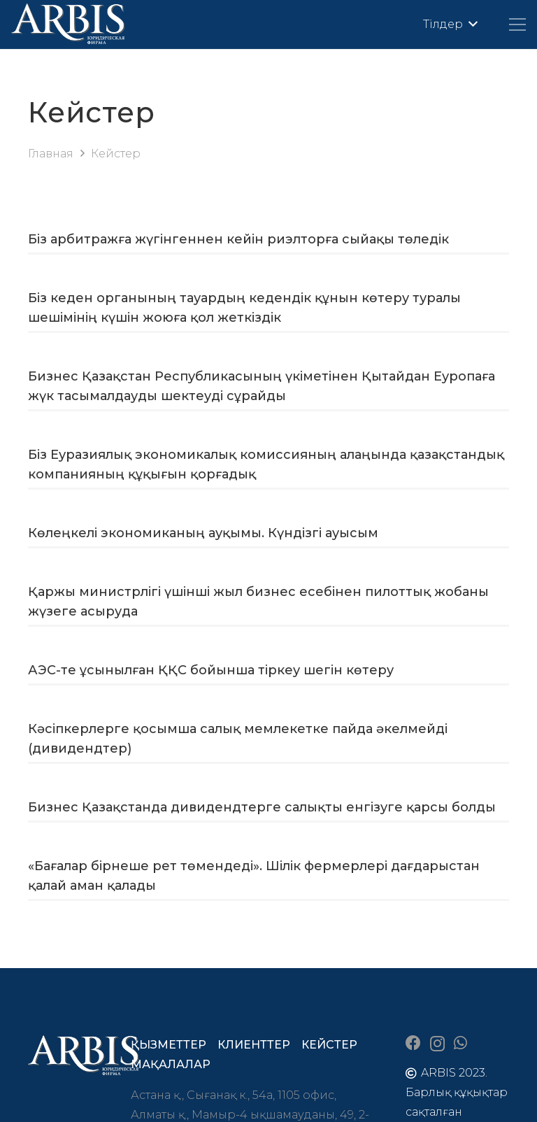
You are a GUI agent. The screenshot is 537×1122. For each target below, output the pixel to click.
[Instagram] (437, 1043)
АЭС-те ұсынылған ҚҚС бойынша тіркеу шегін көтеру (211, 670)
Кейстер (329, 1044)
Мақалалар (170, 1064)
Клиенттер (253, 1044)
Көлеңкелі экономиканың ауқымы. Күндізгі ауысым (203, 533)
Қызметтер (168, 1044)
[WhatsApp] (460, 1043)
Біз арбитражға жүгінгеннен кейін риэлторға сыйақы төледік (238, 239)
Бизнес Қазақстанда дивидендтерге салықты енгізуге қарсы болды (262, 807)
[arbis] (68, 24)
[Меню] (517, 24)
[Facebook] (413, 1043)
